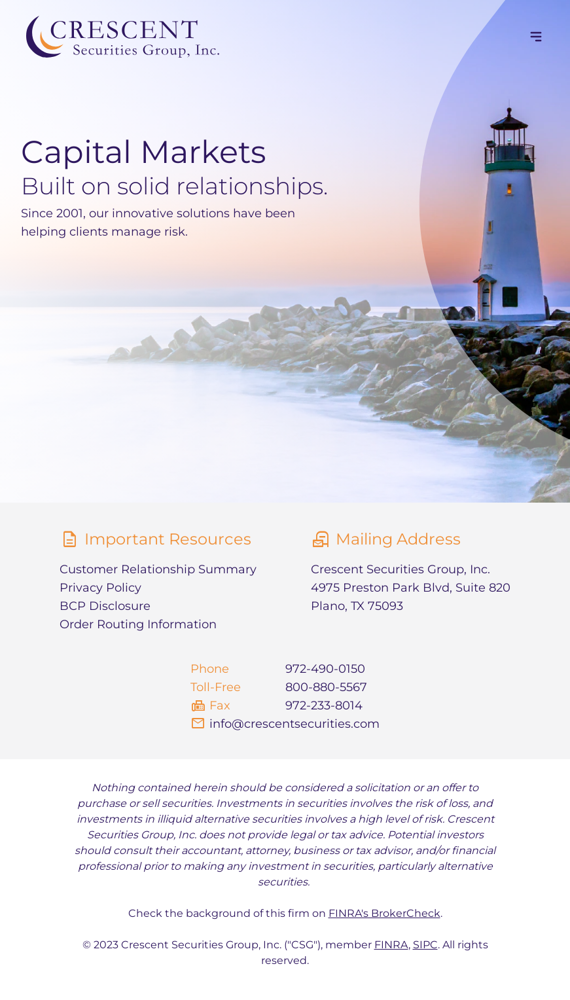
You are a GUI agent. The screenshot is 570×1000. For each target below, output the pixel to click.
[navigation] (536, 37)
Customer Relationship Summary (158, 569)
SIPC (425, 944)
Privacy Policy (100, 587)
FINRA (391, 944)
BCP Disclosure (105, 606)
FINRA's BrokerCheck (384, 913)
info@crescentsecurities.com (294, 724)
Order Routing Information (138, 624)
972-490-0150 (325, 669)
